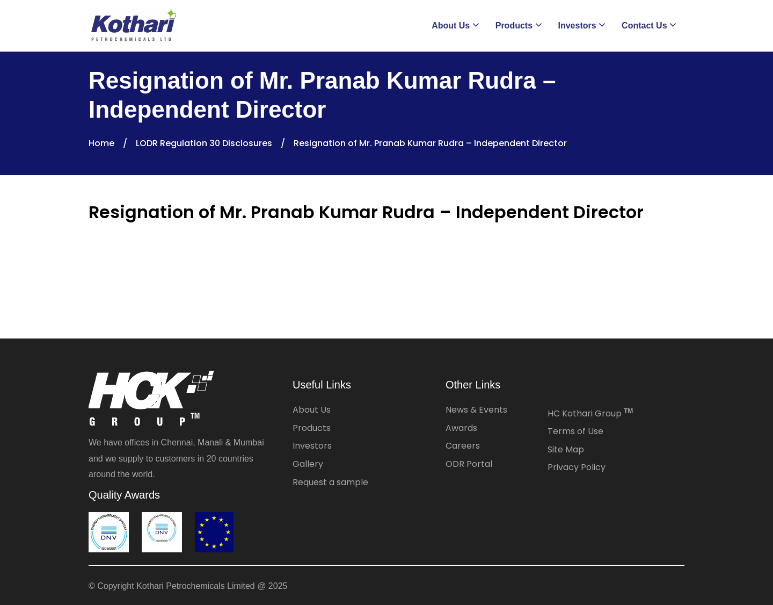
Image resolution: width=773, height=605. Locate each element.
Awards (461, 428)
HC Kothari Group (590, 413)
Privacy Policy (577, 467)
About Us (312, 410)
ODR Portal (469, 464)
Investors (312, 446)
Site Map (566, 449)
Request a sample (330, 482)
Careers (463, 446)
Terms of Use (575, 431)
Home (101, 143)
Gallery (308, 464)
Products (312, 428)
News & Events (476, 410)
